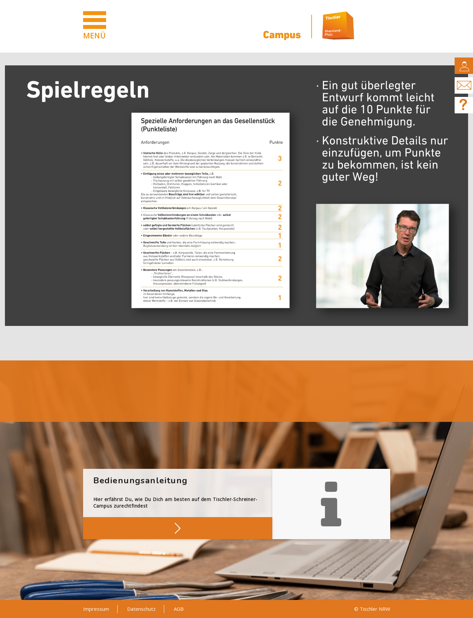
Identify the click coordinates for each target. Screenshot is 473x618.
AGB (179, 609)
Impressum (96, 609)
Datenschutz (141, 609)
